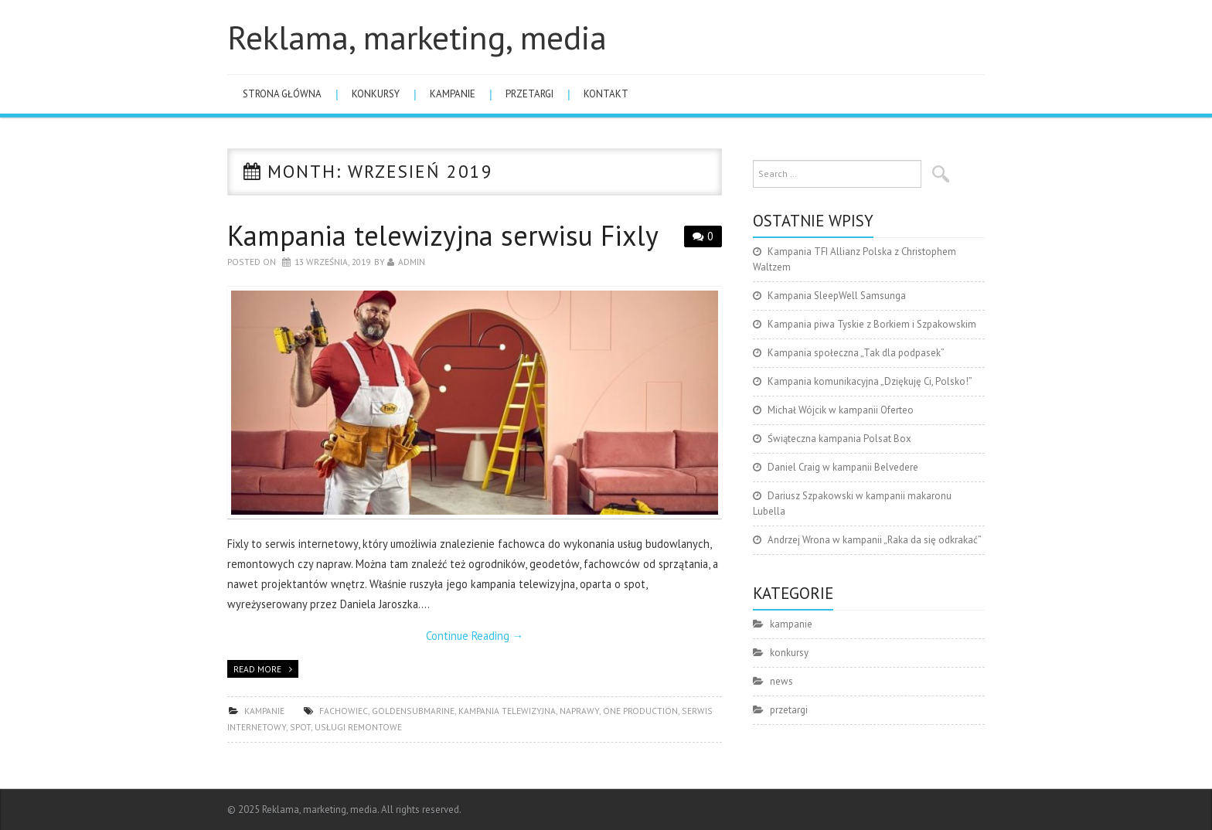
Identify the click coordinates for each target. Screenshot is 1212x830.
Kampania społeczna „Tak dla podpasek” (856, 352)
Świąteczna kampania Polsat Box (839, 438)
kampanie (452, 93)
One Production (640, 710)
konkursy (376, 93)
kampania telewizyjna (507, 710)
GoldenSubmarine (413, 710)
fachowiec (343, 710)
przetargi (529, 93)
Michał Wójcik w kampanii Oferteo (841, 410)
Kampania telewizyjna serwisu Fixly (443, 235)
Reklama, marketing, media (417, 37)
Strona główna (282, 93)
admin (411, 261)
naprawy (579, 710)
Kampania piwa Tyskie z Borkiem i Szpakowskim (872, 324)
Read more (257, 669)
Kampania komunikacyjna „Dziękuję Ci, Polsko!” (870, 381)
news (781, 681)
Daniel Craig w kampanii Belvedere (843, 467)
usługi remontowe (358, 727)
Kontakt (606, 93)
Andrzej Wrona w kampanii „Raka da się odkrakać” (875, 539)
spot (300, 727)
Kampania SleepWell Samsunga (837, 295)
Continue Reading (474, 635)
